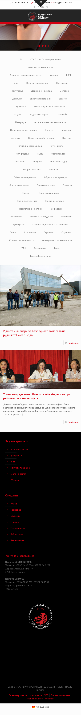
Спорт (13, 232)
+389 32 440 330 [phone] (20, 2)
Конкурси (66, 130)
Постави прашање (20, 467)
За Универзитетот (20, 449)
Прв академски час (27, 200)
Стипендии (30, 232)
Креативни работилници (41, 138)
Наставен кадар (58, 161)
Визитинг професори (37, 83)
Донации (17, 98)
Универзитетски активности (57, 240)
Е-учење (15, 522)
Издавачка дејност (40, 114)
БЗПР (69, 75)
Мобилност (19, 161)
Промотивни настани (30, 208)
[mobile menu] (76, 16)
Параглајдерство (46, 185)
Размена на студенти (41, 216)
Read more (73, 342)
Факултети (16, 455)
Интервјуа (20, 122)
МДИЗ (40, 153)
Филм (57, 248)
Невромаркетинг (32, 169)
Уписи (14, 503)
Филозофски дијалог (40, 255)
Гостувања (17, 90)
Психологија (16, 216)
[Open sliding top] (40, 3)
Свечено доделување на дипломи (50, 224)
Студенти (48, 232)
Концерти (15, 138)
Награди (37, 161)
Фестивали (40, 248)
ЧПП (13, 461)
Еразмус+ (64, 98)
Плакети (67, 185)
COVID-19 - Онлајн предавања (45, 59)
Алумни (54, 75)
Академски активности (40, 67)
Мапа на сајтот (18, 473)
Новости (53, 169)
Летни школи (56, 145)
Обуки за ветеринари (25, 177)
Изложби (62, 114)
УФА (23, 248)
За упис (18, 114)
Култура (66, 138)
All (21, 59)
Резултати (66, 216)
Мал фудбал (22, 153)
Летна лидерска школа (30, 145)
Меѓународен (58, 153)
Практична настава (49, 193)
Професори (56, 208)
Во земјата (62, 83)
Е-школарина (18, 528)
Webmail (15, 479)
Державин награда (41, 90)
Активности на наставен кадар (26, 75)
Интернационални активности (50, 122)
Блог (16, 83)
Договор (64, 90)
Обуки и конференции (55, 177)
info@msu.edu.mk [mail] (63, 2)
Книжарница (17, 540)
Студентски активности (21, 240)
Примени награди (54, 200)
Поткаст (26, 193)
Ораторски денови (19, 185)
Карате (49, 130)
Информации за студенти (23, 130)
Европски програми (40, 98)
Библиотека (17, 534)
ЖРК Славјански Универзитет (49, 106)
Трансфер (16, 509)
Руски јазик (18, 224)
